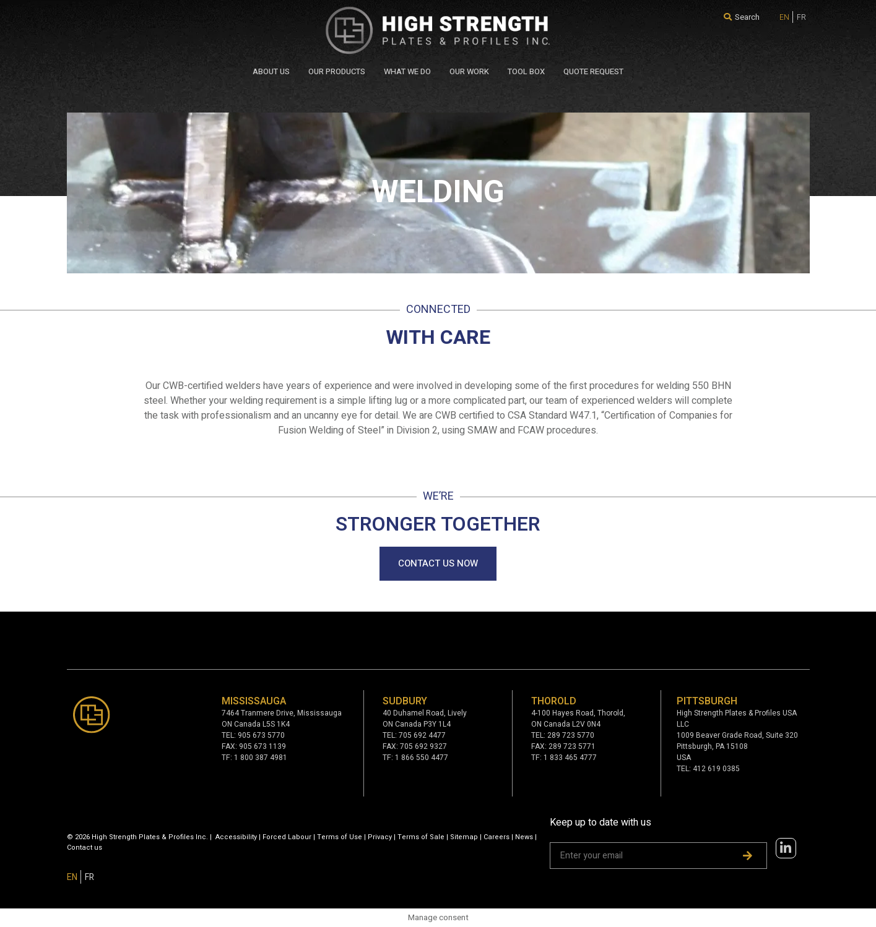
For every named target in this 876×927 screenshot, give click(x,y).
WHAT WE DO (407, 71)
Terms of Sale (421, 837)
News (524, 837)
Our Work (469, 71)
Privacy (380, 837)
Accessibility (236, 837)
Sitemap (464, 837)
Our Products (336, 71)
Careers (497, 837)
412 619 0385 (716, 768)
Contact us (84, 847)
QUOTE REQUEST (593, 71)
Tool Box (526, 71)
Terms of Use (339, 837)
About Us (271, 71)
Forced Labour (286, 837)
